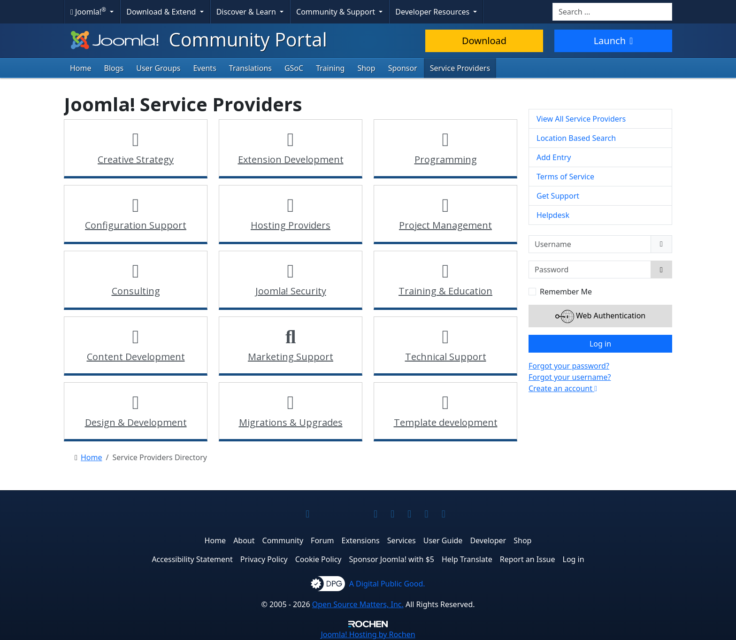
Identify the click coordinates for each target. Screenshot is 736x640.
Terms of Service (565, 176)
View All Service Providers (581, 119)
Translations (250, 68)
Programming (445, 159)
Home (81, 68)
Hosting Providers (290, 225)
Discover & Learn (247, 12)
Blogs (114, 68)
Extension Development (291, 159)
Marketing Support (290, 356)
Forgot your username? (570, 377)
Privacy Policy (264, 559)
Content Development (136, 356)
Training (330, 68)
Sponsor (402, 68)
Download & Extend (162, 12)
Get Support (558, 196)
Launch (613, 40)
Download (484, 40)
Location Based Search (576, 138)
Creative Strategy (136, 159)
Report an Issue (527, 559)
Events (204, 68)
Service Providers (460, 68)
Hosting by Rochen (368, 634)
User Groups (158, 68)
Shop (366, 68)
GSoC (293, 68)
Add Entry (554, 157)
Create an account (563, 388)
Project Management (445, 225)
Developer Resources (433, 12)
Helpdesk (553, 215)
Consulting (136, 291)
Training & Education (445, 291)
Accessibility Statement (192, 559)
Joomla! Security (290, 291)
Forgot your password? (569, 366)
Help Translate (467, 559)
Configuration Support (135, 225)
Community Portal (198, 39)
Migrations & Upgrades (291, 422)
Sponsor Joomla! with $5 (391, 559)
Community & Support (336, 12)
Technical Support (445, 356)
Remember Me (566, 291)
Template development (446, 422)
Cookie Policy (318, 559)
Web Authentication (600, 316)
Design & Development (136, 422)
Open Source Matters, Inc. (358, 604)
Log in (600, 344)
